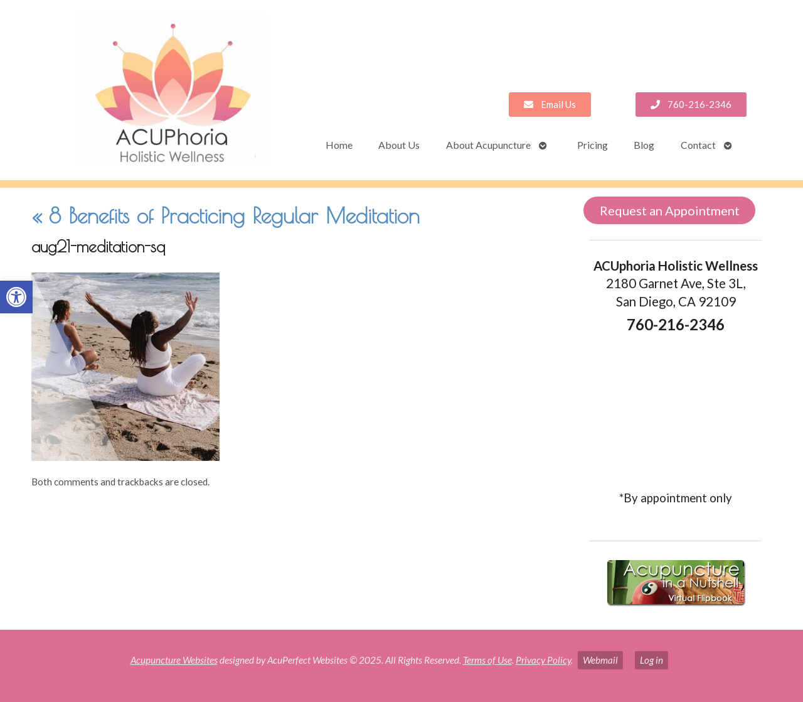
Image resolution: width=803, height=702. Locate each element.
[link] (16, 297)
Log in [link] (651, 660)
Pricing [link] (592, 145)
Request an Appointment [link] (670, 210)
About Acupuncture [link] (488, 145)
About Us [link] (399, 145)
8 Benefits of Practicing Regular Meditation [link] (225, 215)
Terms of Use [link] (487, 660)
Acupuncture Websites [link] (174, 660)
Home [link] (339, 145)
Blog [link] (644, 145)
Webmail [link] (600, 660)
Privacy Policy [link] (543, 660)
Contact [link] (698, 145)
